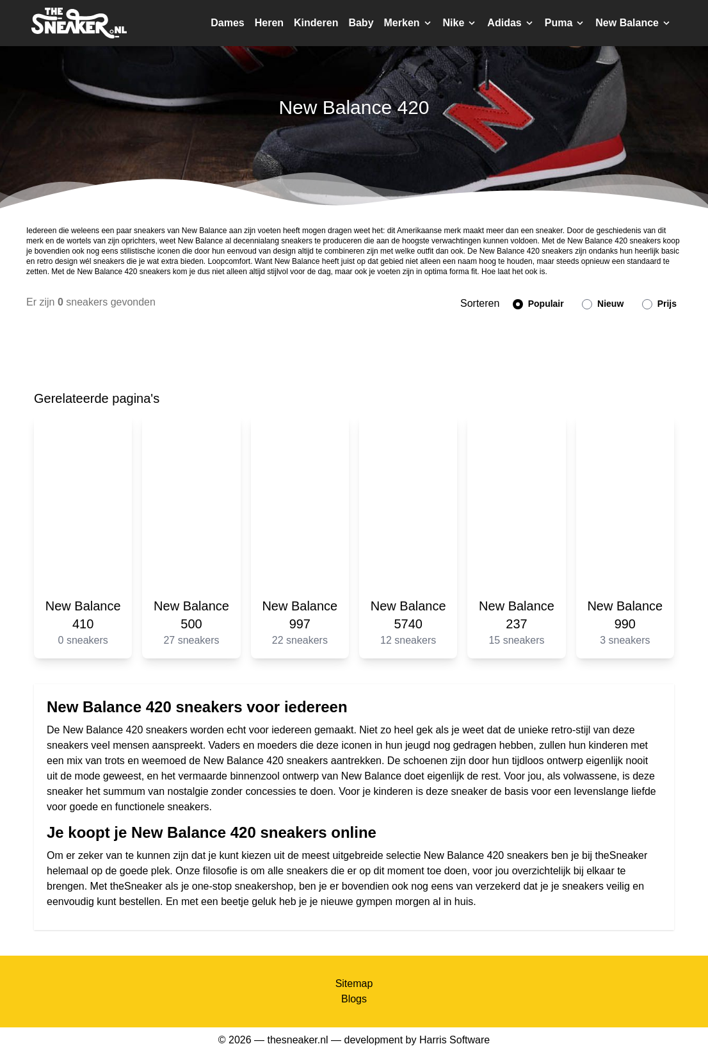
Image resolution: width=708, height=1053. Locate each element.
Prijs (659, 303)
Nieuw (603, 303)
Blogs (354, 998)
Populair (538, 303)
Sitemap (354, 983)
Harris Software (454, 1039)
